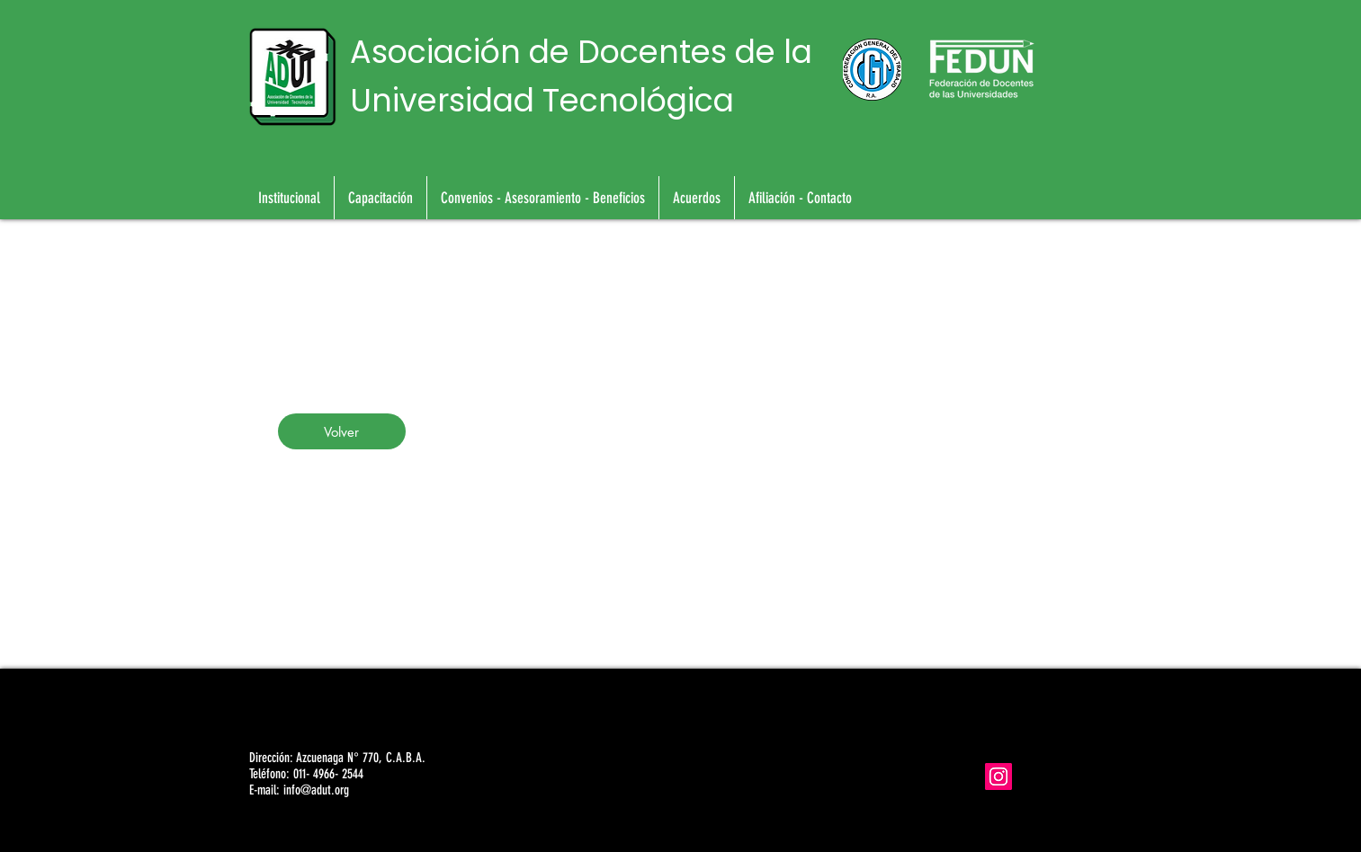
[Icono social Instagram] (998, 776)
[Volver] (342, 431)
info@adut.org (316, 790)
